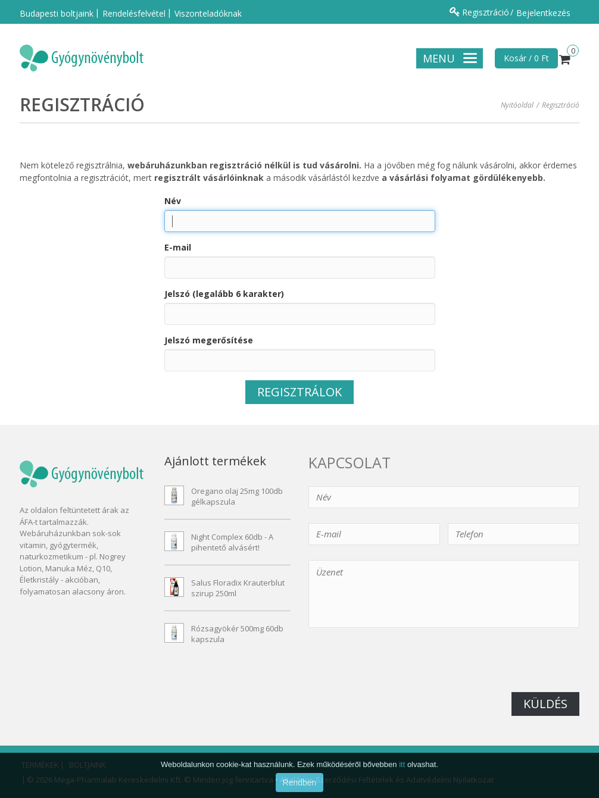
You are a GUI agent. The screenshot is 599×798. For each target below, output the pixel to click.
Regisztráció (485, 12)
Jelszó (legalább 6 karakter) (224, 293)
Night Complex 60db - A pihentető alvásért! (232, 542)
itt (402, 779)
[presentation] (398, 669)
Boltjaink (86, 764)
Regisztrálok (299, 392)
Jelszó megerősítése (208, 340)
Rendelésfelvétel (134, 13)
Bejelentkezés (543, 12)
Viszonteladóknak (208, 13)
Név (172, 200)
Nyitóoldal (517, 105)
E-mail (177, 247)
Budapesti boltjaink (56, 13)
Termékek (39, 764)
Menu (450, 58)
